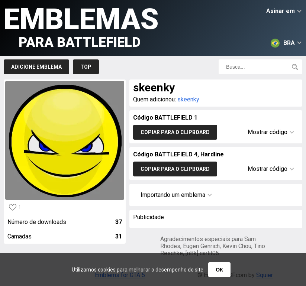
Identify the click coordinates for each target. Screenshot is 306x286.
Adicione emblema (36, 67)
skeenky (188, 99)
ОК (219, 270)
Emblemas (81, 26)
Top (85, 67)
